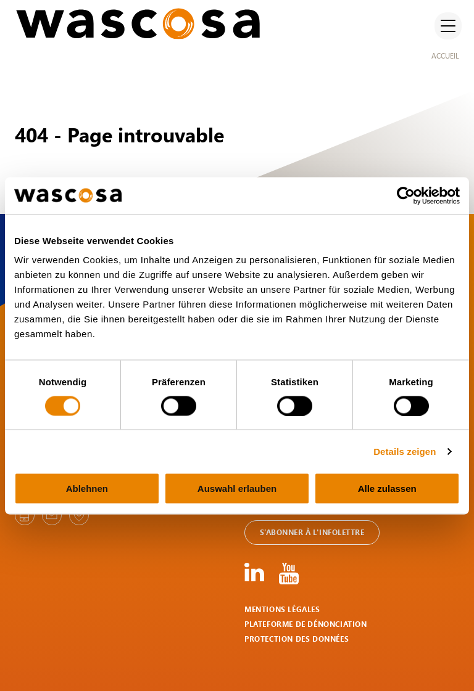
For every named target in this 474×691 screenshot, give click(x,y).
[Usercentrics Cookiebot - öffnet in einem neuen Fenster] (406, 195)
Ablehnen (87, 488)
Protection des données (296, 639)
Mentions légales (282, 609)
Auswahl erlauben (237, 488)
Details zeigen (404, 451)
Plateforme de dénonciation (305, 624)
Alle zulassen (387, 488)
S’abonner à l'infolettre (312, 532)
